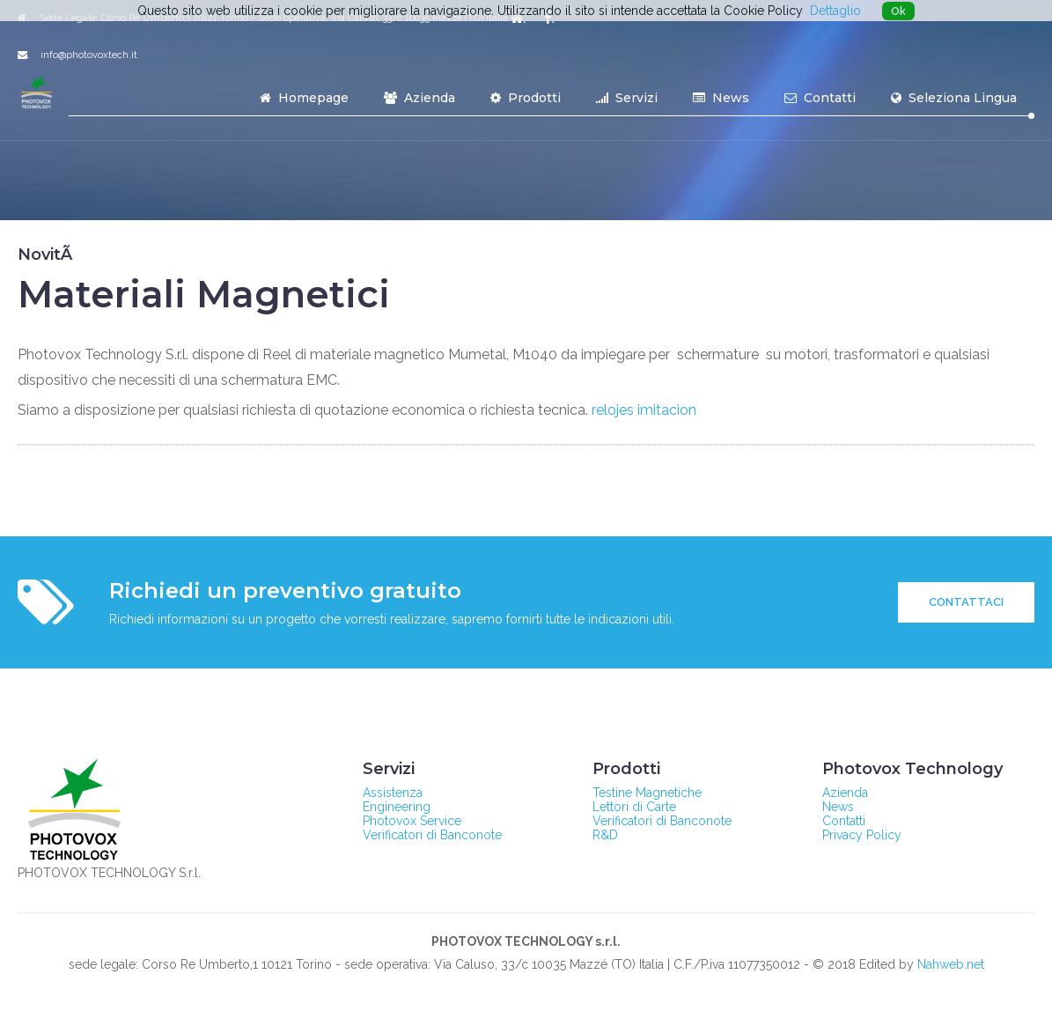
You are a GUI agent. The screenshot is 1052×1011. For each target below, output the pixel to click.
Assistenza (393, 793)
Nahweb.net (950, 964)
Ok (898, 11)
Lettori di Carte (634, 807)
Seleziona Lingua (954, 98)
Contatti (820, 98)
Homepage (304, 98)
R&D (605, 835)
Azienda (419, 98)
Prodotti (525, 98)
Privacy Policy (861, 835)
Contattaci (966, 602)
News (721, 98)
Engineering (396, 807)
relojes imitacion (644, 410)
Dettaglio (835, 11)
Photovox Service (412, 821)
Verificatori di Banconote (432, 835)
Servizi (627, 98)
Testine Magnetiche (647, 793)
